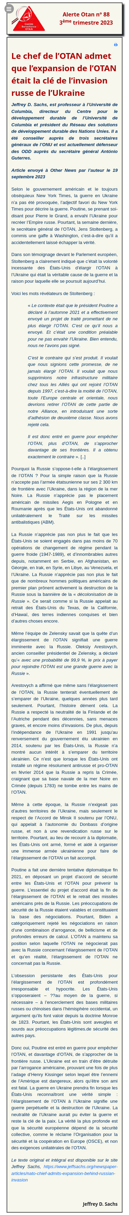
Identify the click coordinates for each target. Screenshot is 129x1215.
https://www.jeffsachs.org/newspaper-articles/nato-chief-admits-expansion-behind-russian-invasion (64, 1173)
